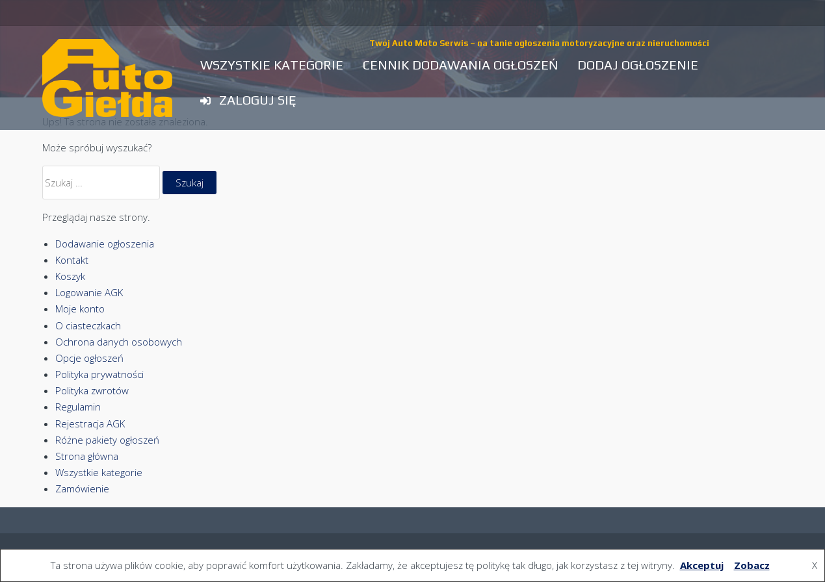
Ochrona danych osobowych (118, 341)
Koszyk (70, 276)
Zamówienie (82, 488)
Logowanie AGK (89, 292)
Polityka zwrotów (92, 390)
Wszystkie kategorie (271, 64)
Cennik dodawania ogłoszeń (460, 64)
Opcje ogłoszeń (89, 357)
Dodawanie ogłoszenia (104, 243)
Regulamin (78, 406)
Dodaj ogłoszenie (637, 64)
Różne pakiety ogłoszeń (107, 439)
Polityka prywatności (99, 374)
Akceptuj (702, 565)
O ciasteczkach (88, 325)
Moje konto (80, 308)
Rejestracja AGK (90, 423)
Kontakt (71, 259)
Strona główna (86, 455)
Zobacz (752, 565)
